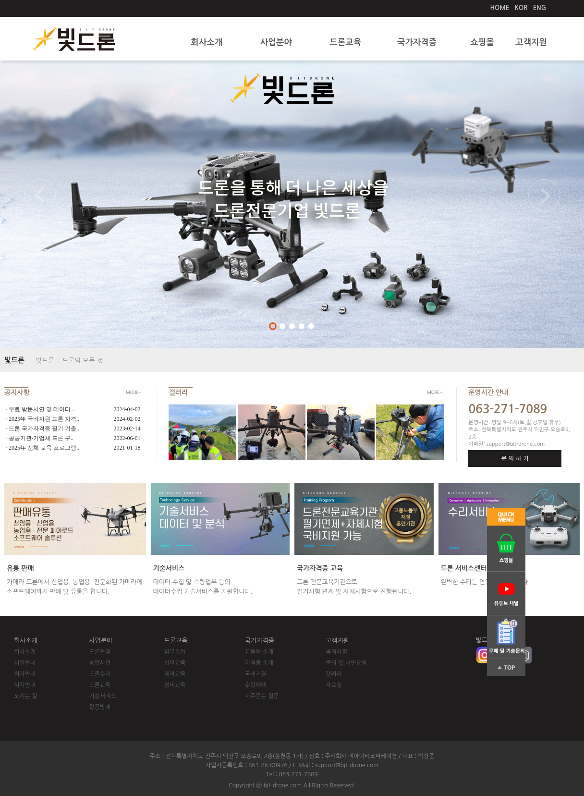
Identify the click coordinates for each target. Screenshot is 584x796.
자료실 (334, 685)
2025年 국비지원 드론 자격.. (44, 419)
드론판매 (99, 652)
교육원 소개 (259, 652)
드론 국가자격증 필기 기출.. (44, 428)
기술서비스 (102, 696)
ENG (539, 8)
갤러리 (334, 674)
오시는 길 (25, 696)
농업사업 (99, 663)
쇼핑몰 (482, 42)
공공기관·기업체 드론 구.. (41, 438)
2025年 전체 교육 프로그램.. (44, 447)
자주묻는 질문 (262, 696)
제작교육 (175, 674)
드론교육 (345, 42)
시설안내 (25, 663)
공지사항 (336, 652)
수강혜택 (256, 685)
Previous (40, 202)
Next (544, 202)
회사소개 (206, 42)
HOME (500, 8)
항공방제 (99, 707)
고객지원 (531, 42)
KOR (521, 8)
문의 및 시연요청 (346, 663)
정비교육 (175, 685)
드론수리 (99, 674)
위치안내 (25, 685)
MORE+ (133, 392)
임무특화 (175, 652)
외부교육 (175, 663)
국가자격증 (417, 42)
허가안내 (25, 674)
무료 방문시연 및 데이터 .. (42, 409)
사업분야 (276, 42)
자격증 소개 (259, 663)
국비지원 (256, 674)
